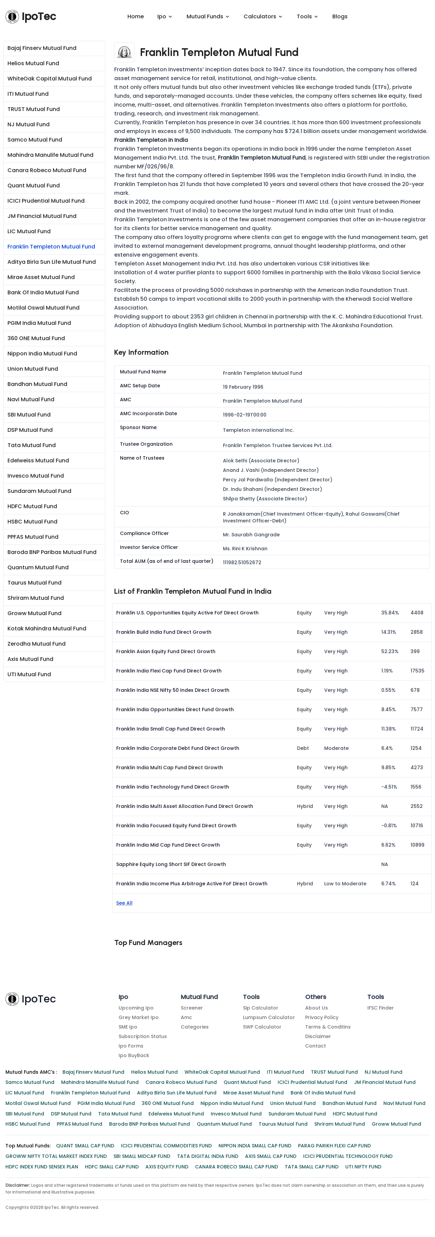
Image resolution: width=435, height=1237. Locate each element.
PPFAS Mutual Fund (32, 537)
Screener (192, 1008)
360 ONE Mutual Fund (36, 339)
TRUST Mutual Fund (33, 110)
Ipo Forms (131, 1046)
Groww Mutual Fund (34, 614)
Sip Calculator (260, 1008)
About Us (316, 1008)
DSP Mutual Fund (30, 431)
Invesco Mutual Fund (35, 476)
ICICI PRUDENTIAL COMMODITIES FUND (166, 1146)
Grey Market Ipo (139, 1018)
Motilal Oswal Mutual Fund (43, 308)
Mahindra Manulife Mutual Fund (50, 156)
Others (315, 997)
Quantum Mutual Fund (38, 568)
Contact (315, 1046)
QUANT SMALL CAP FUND (85, 1146)
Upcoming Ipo (136, 1008)
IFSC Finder (380, 1008)
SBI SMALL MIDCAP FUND (142, 1156)
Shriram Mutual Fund (35, 599)
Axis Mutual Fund (30, 660)
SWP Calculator (262, 1027)
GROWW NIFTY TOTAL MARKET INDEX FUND (56, 1156)
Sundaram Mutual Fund (39, 492)
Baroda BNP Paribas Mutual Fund (52, 553)
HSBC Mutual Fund (32, 522)
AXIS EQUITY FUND (166, 1167)
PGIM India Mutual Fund (39, 324)
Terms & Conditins (328, 1027)
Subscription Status (143, 1037)
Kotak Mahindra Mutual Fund (46, 629)
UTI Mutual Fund (29, 675)
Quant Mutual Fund (33, 186)
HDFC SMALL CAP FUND (112, 1167)
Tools (251, 997)
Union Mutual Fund (32, 369)
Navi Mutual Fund (30, 400)
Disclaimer (318, 1037)
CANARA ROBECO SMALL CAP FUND (236, 1167)
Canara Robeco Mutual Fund (46, 171)
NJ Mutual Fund (28, 125)
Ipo (123, 997)
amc (186, 1018)
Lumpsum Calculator (269, 1018)
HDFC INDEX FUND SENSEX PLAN (41, 1167)
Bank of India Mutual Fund (43, 293)
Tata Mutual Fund (31, 446)
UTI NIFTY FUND (363, 1167)
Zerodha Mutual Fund (36, 644)
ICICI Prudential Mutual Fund (46, 201)
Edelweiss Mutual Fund (38, 461)
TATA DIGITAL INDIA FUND (207, 1156)
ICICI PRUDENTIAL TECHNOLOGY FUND (348, 1156)
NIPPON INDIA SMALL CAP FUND (255, 1146)
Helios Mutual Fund (33, 64)
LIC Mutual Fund (29, 232)
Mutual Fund (199, 997)
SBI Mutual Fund (29, 415)
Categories (195, 1027)
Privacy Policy (321, 1018)
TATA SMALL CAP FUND (311, 1167)
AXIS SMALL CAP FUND (270, 1156)
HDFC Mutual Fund (32, 507)
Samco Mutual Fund (34, 140)
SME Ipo (128, 1027)
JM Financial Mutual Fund (41, 217)
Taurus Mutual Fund (34, 583)
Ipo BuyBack (134, 1056)
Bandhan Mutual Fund (37, 385)
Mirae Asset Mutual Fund (41, 278)
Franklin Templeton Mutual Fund (51, 247)
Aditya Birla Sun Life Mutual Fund (51, 262)
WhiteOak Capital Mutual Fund (49, 79)
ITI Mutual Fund (28, 94)
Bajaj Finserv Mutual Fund (41, 49)
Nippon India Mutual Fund (42, 354)
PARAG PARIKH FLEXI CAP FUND (334, 1146)
